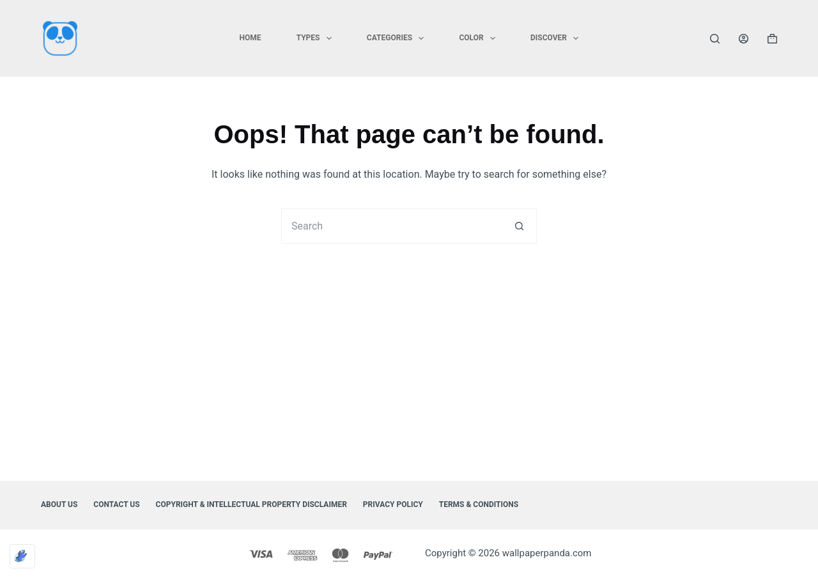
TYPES (317, 38)
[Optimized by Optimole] (22, 556)
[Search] (715, 38)
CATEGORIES (398, 38)
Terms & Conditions (478, 504)
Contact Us (116, 504)
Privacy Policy (393, 504)
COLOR (479, 38)
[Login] (743, 38)
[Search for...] (391, 226)
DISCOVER (556, 38)
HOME (250, 37)
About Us (59, 504)
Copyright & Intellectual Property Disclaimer (251, 504)
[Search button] (519, 226)
